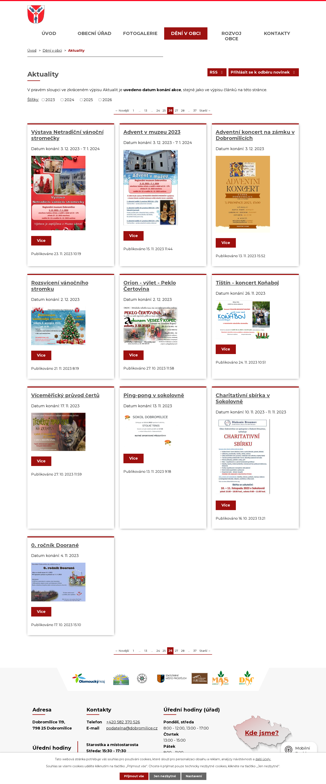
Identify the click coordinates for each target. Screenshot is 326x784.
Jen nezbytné (165, 776)
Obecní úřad (94, 33)
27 (176, 110)
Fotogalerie (140, 33)
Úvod (49, 33)
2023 (50, 99)
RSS (217, 72)
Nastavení (194, 776)
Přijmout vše (134, 776)
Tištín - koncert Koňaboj (247, 283)
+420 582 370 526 (123, 722)
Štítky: (33, 99)
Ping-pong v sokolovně (153, 395)
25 (164, 110)
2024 (69, 99)
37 (195, 110)
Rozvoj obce (231, 36)
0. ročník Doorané (55, 545)
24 (158, 110)
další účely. (263, 759)
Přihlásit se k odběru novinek (264, 72)
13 (145, 110)
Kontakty (277, 33)
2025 (88, 99)
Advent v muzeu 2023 (151, 132)
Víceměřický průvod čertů (65, 395)
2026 (107, 99)
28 (183, 110)
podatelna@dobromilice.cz (132, 728)
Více (41, 240)
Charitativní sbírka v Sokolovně (243, 398)
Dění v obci (186, 33)
